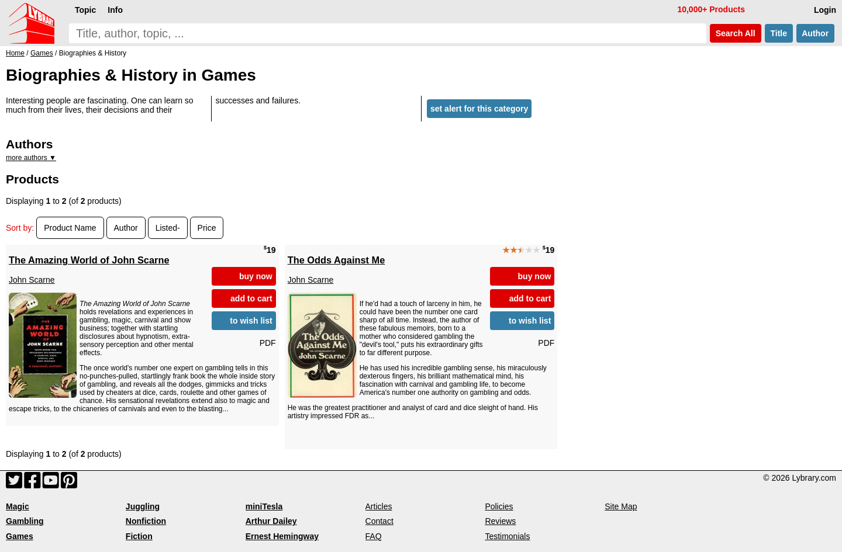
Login (825, 10)
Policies (499, 506)
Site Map (621, 506)
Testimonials (507, 536)
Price (207, 227)
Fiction (139, 536)
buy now (255, 276)
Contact (379, 521)
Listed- (168, 227)
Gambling (25, 521)
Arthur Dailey (271, 521)
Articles (378, 506)
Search (735, 33)
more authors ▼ (31, 158)
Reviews (500, 521)
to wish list (251, 320)
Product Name (70, 227)
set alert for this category (479, 108)
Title (778, 33)
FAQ (373, 536)
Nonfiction (146, 521)
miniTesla (264, 506)
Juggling (143, 506)
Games (19, 536)
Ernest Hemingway (282, 536)
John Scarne (32, 279)
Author (815, 33)
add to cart (251, 298)
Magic (17, 506)
